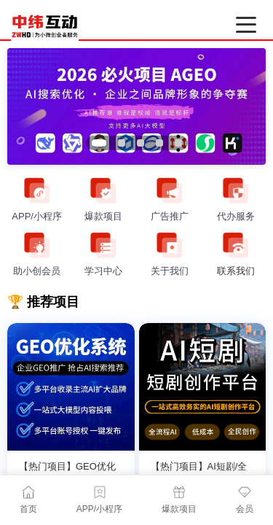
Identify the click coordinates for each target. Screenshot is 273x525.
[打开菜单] (246, 25)
